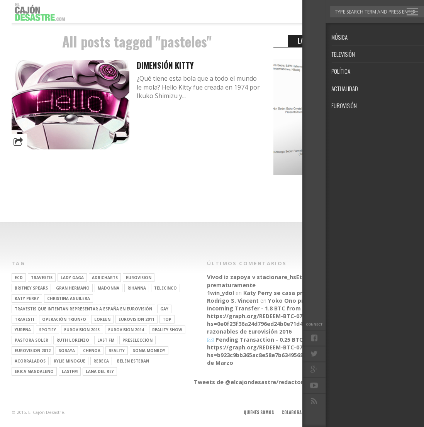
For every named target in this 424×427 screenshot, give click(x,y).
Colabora (292, 412)
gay (164, 309)
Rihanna (136, 288)
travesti (24, 319)
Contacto (378, 412)
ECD (19, 277)
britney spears (31, 288)
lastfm (70, 371)
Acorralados (30, 361)
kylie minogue (69, 361)
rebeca (101, 361)
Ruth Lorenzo (72, 340)
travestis (42, 277)
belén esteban (133, 361)
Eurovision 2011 (136, 319)
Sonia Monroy (149, 350)
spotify (47, 329)
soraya (67, 350)
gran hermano (73, 288)
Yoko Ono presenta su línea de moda (320, 300)
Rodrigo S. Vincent (233, 300)
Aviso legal (349, 412)
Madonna (108, 288)
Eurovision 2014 (126, 329)
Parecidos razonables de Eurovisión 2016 (283, 327)
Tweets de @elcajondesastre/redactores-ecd (258, 382)
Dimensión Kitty (165, 65)
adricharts (105, 277)
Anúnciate (319, 412)
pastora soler (31, 340)
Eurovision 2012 (33, 350)
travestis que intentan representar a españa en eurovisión (83, 309)
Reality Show (167, 329)
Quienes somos (259, 412)
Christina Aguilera (68, 298)
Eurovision (138, 277)
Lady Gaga (72, 277)
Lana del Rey (100, 371)
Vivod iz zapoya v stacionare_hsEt (254, 277)
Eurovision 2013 (82, 329)
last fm (105, 340)
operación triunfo (64, 319)
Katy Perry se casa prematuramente (294, 293)
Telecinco (165, 288)
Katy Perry (27, 298)
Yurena (23, 329)
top (167, 319)
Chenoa (91, 350)
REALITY (117, 350)
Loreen (102, 319)
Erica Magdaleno (34, 371)
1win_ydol (220, 293)
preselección (137, 340)
